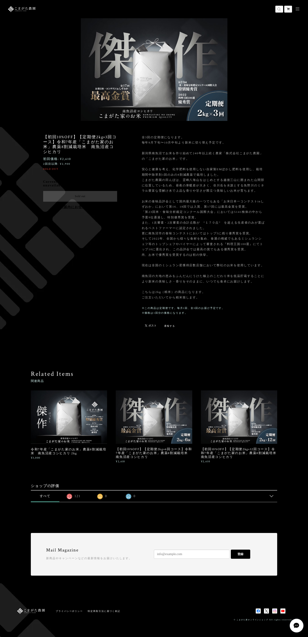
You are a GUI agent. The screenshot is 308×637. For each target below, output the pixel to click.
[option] (154, 69)
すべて (45, 496)
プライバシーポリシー (69, 611)
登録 (240, 554)
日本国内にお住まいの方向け (80, 207)
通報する (169, 326)
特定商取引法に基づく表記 (104, 611)
